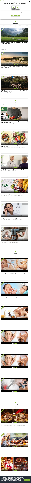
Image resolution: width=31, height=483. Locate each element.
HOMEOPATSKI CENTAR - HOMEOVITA (20, 83)
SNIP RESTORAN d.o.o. (3, 214)
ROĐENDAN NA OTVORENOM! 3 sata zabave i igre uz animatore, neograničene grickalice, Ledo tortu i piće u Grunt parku (8, 289)
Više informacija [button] (3, 481)
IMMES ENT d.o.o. (18, 386)
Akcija (14, 42)
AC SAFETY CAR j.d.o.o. (18, 352)
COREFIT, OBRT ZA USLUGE (4, 312)
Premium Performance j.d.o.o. (4, 369)
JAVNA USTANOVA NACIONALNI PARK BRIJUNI (6, 59)
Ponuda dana (13, 8)
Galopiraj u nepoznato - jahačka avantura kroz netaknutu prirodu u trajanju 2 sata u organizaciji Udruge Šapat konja (7, 323)
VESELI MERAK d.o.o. (3, 197)
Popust (13, 83)
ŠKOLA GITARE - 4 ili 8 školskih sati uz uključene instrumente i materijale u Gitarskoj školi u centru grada (22, 404)
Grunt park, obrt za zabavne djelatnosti (5, 295)
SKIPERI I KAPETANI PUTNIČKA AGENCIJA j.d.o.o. (21, 445)
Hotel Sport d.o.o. (18, 197)
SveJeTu (2, 1)
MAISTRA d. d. (17, 42)
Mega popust (17, 8)
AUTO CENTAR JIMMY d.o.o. (4, 352)
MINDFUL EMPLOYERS (18, 116)
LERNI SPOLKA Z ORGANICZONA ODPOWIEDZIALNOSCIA (22, 427)
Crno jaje (27, 25)
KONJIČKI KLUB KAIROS (18, 295)
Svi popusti (4, 25)
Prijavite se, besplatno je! (15, 15)
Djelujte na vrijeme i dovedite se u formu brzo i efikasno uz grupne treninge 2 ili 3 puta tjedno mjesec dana (8, 306)
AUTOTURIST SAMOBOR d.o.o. (4, 42)
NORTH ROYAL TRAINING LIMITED (4, 427)
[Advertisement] (15, 468)
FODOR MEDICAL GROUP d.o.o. (4, 83)
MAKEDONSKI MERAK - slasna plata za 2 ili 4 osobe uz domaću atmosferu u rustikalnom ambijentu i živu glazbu (8, 191)
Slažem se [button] (26, 479)
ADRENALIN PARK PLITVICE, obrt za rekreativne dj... (22, 312)
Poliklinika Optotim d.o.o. (3, 116)
